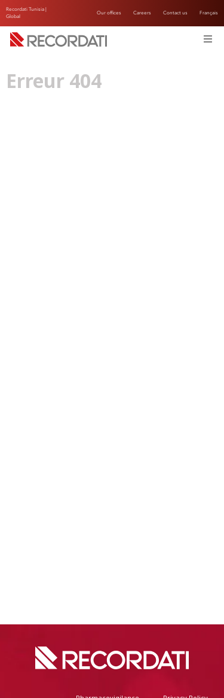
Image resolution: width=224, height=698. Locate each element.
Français (209, 13)
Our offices (109, 13)
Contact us (175, 13)
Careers (142, 13)
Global (13, 16)
